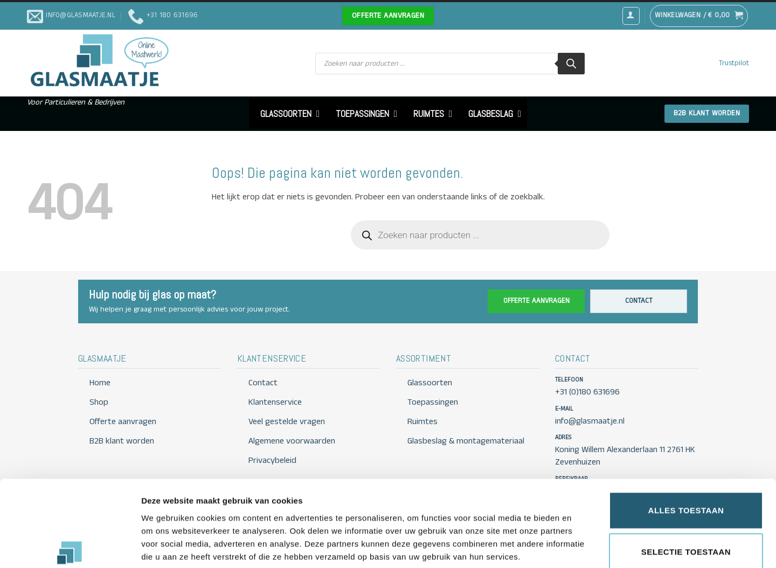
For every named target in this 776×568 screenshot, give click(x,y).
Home (99, 383)
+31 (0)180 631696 (587, 392)
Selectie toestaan (686, 493)
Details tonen (582, 546)
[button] (631, 15)
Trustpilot (734, 63)
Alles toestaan (686, 451)
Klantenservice (275, 402)
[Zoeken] (571, 63)
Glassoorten (429, 383)
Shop (98, 402)
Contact (639, 301)
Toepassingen (432, 402)
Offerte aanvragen (536, 301)
